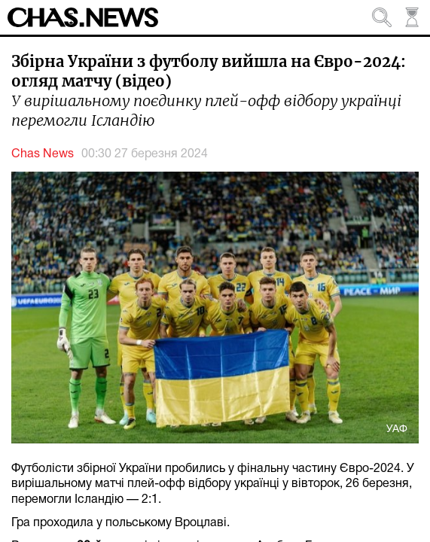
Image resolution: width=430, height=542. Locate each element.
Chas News (42, 154)
